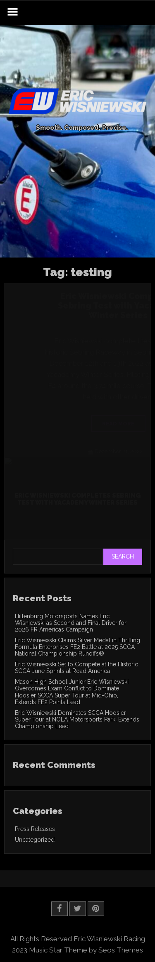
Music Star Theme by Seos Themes (86, 950)
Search (123, 556)
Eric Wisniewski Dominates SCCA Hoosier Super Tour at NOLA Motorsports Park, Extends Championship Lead (77, 719)
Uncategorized (35, 839)
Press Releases (35, 829)
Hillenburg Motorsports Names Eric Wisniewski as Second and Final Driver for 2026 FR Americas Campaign (70, 623)
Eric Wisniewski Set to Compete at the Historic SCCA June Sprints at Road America (76, 667)
